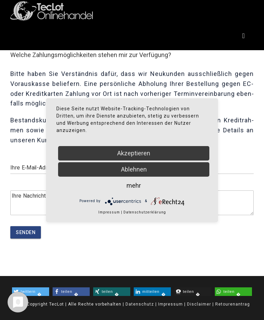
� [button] (27, 291)
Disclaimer (199, 304)
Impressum (170, 304)
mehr (133, 185)
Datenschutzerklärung (144, 212)
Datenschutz (139, 304)
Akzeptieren (133, 153)
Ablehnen (134, 169)
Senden (25, 232)
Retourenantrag (232, 304)
